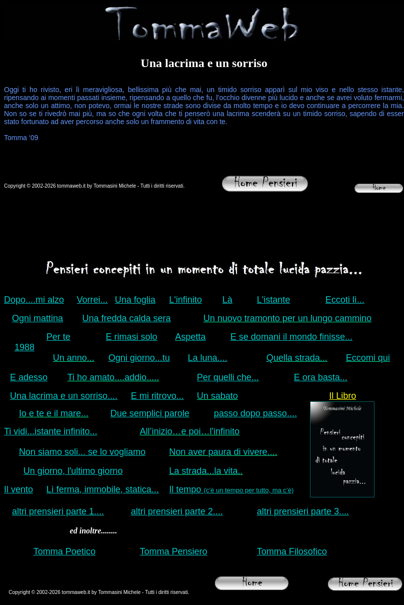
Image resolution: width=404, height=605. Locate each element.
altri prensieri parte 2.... (177, 511)
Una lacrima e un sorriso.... (64, 396)
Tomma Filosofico (292, 551)
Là (227, 300)
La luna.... (208, 358)
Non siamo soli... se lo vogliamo (82, 452)
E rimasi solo (132, 337)
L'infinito (185, 300)
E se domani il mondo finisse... (291, 337)
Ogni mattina (37, 318)
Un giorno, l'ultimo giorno (73, 471)
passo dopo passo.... (255, 413)
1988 (24, 347)
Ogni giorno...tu (139, 358)
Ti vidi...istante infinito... (50, 431)
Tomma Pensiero (174, 551)
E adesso (29, 377)
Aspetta (190, 337)
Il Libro (342, 396)
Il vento (18, 489)
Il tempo (231, 489)
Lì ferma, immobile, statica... (102, 489)
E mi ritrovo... (157, 396)
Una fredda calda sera (126, 318)
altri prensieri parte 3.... (303, 511)
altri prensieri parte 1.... (58, 511)
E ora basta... (321, 377)
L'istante (273, 300)
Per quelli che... (228, 377)
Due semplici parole (150, 413)
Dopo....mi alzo (34, 300)
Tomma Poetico (65, 551)
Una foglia (135, 300)
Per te (58, 337)
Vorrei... (92, 300)
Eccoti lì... (345, 300)
